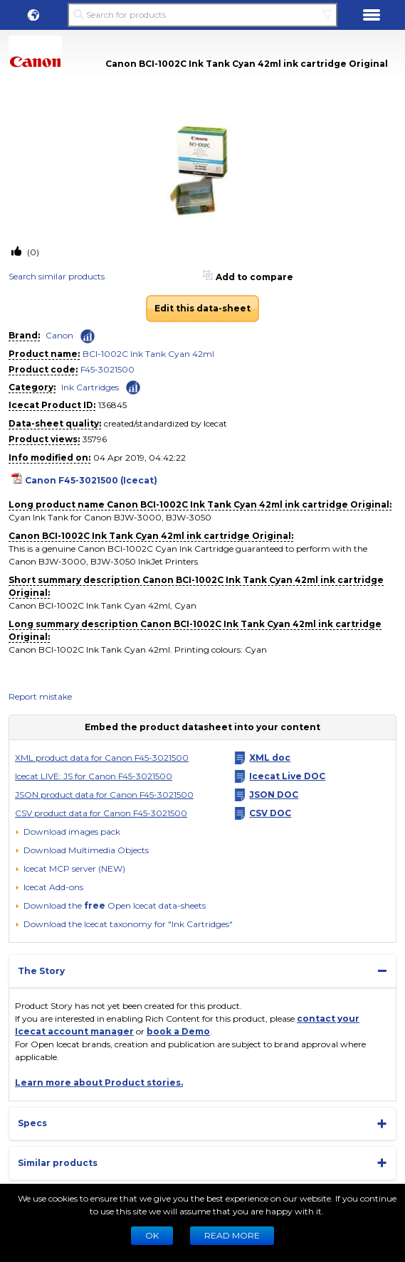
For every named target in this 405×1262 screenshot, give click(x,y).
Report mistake (40, 696)
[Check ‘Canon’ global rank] (87, 336)
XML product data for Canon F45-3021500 (102, 757)
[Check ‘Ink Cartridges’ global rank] (133, 386)
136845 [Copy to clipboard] (112, 405)
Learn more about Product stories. (99, 1082)
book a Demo (178, 1031)
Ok (152, 1235)
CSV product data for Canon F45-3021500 (101, 813)
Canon (59, 335)
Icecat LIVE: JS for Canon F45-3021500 (93, 776)
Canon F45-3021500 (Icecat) (91, 480)
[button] (33, 15)
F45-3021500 (107, 369)
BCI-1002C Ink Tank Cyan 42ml (148, 353)
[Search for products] (202, 15)
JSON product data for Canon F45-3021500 (104, 794)
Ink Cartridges (90, 387)
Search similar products (57, 276)
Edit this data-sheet (202, 308)
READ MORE (232, 1235)
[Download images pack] (67, 831)
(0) (32, 252)
